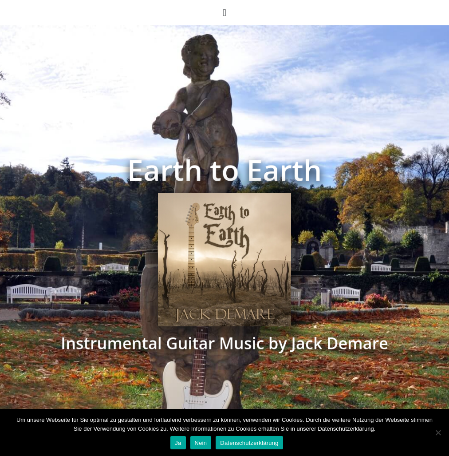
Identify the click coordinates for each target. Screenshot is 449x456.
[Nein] (437, 432)
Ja (178, 443)
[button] (224, 12)
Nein (201, 443)
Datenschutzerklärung (249, 443)
